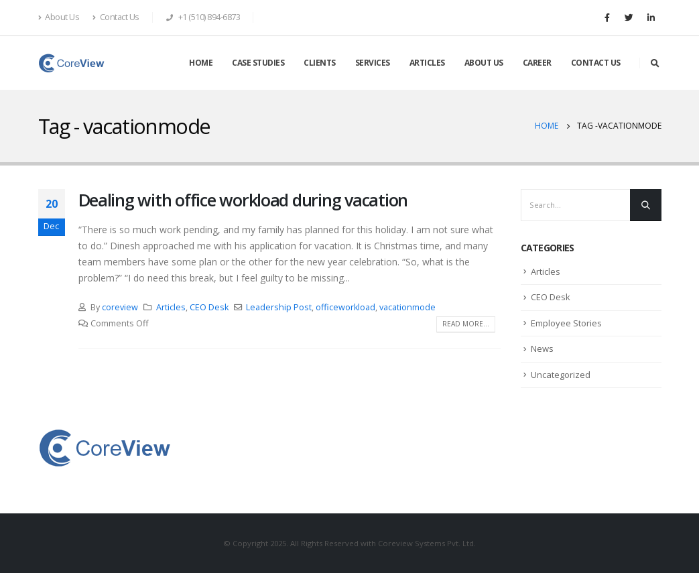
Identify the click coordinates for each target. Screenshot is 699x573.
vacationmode (407, 307)
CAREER (537, 62)
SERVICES (372, 62)
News (542, 348)
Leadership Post (279, 307)
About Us (59, 17)
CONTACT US (596, 62)
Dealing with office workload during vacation (243, 199)
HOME (200, 62)
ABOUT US (483, 62)
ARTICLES (427, 62)
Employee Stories (566, 323)
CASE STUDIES (258, 62)
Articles (171, 307)
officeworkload (345, 307)
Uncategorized (560, 375)
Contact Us (115, 17)
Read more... (465, 323)
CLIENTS (320, 62)
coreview (120, 307)
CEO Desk (209, 307)
